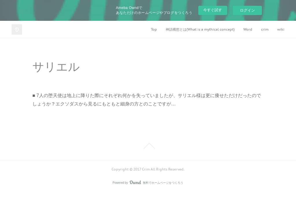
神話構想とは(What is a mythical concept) (200, 29)
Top (154, 29)
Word (247, 29)
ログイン (247, 10)
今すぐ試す (212, 10)
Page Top (148, 146)
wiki (280, 29)
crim (265, 29)
